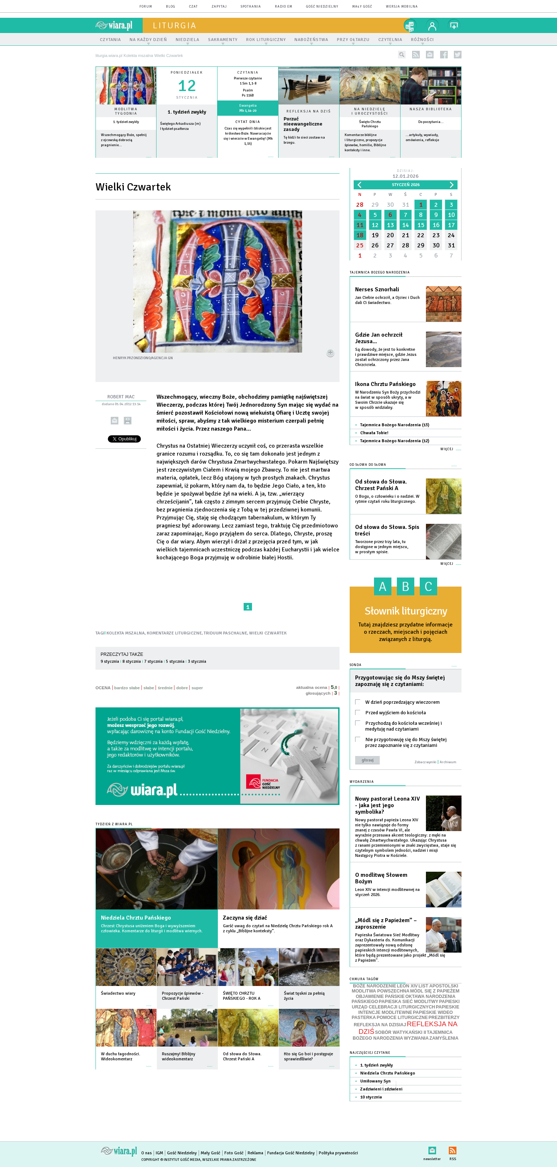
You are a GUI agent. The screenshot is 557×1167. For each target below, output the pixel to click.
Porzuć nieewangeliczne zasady (303, 124)
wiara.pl (119, 25)
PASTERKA (363, 1017)
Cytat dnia (247, 122)
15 (420, 225)
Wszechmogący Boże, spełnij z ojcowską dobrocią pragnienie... (124, 140)
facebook (444, 54)
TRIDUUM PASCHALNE (225, 633)
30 (390, 205)
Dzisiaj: (405, 174)
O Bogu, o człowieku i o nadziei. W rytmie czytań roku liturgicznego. (387, 499)
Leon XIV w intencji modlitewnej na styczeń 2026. (387, 892)
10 (451, 215)
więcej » (126, 161)
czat (193, 7)
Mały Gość (362, 7)
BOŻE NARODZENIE (374, 986)
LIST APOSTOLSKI (438, 986)
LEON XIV (407, 986)
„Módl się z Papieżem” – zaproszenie (386, 923)
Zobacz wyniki (425, 762)
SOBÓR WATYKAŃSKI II (400, 1032)
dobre (182, 688)
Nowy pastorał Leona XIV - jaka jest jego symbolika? (387, 805)
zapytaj (219, 7)
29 (375, 205)
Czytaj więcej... (308, 160)
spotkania (251, 7)
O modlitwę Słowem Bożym (381, 878)
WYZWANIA (416, 1038)
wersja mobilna (402, 7)
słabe (148, 688)
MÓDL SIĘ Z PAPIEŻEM (435, 991)
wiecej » (186, 161)
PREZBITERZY (444, 1017)
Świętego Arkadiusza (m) (180, 124)
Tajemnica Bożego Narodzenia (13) (394, 425)
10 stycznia (371, 1097)
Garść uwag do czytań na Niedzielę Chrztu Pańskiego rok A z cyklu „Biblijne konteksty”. (278, 928)
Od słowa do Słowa (368, 465)
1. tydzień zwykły (126, 122)
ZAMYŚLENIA (444, 1038)
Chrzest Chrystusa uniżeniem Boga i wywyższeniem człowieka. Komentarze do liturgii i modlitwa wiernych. (152, 928)
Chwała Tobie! (374, 433)
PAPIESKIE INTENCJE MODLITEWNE (408, 1009)
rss (416, 54)
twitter (458, 54)
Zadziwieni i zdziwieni (381, 1089)
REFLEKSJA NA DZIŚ (408, 1027)
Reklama (255, 1153)
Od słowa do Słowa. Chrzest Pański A (381, 485)
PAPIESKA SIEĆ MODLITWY (408, 1001)
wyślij (114, 420)
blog (170, 7)
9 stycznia (110, 661)
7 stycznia (153, 661)
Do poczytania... (431, 122)
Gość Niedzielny (322, 7)
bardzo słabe (127, 688)
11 (359, 225)
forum (145, 7)
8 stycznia (131, 661)
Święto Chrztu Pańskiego (370, 124)
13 (390, 225)
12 (375, 225)
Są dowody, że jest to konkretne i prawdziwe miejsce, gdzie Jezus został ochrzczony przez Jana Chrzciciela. (385, 357)
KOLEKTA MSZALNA (125, 633)
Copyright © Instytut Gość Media (170, 1160)
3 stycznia (197, 661)
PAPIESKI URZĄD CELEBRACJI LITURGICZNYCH (406, 1004)
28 (359, 205)
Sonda (356, 665)
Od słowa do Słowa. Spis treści (387, 530)
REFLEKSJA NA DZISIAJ (380, 1024)
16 (436, 225)
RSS (452, 1149)
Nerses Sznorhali (377, 289)
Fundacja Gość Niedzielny (291, 1153)
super (197, 688)
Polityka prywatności (338, 1153)
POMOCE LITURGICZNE (402, 1017)
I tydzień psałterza (174, 129)
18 (359, 235)
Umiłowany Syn (375, 1081)
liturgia (175, 25)
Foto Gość (234, 1153)
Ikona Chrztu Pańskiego (385, 384)
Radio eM (283, 7)
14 (405, 225)
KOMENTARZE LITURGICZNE (174, 633)
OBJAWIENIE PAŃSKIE (380, 996)
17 (451, 225)
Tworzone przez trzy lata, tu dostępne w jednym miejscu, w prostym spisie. (381, 547)
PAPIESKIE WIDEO (433, 1012)
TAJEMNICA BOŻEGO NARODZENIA (402, 1035)
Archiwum (448, 762)
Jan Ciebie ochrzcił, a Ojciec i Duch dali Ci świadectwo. (387, 300)
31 (405, 205)
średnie (165, 688)
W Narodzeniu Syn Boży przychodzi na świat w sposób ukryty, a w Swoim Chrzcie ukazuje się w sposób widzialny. (387, 400)
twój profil (432, 25)
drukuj (127, 420)
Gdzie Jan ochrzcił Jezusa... (379, 338)
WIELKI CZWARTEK (267, 633)
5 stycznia (175, 661)
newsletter (430, 54)
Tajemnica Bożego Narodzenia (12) (394, 441)
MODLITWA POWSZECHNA (381, 991)
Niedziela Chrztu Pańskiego (136, 918)
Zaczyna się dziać (245, 918)
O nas (146, 1153)
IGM (159, 1153)
